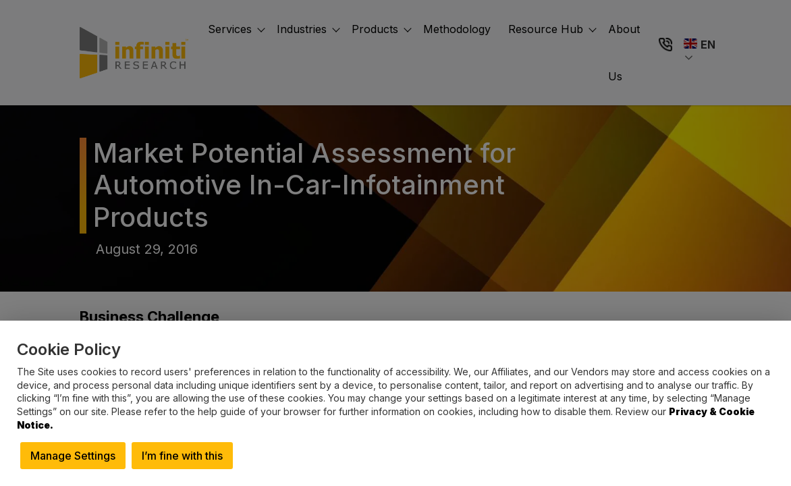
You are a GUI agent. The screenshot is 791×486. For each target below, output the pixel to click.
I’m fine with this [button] (182, 455)
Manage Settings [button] (72, 455)
